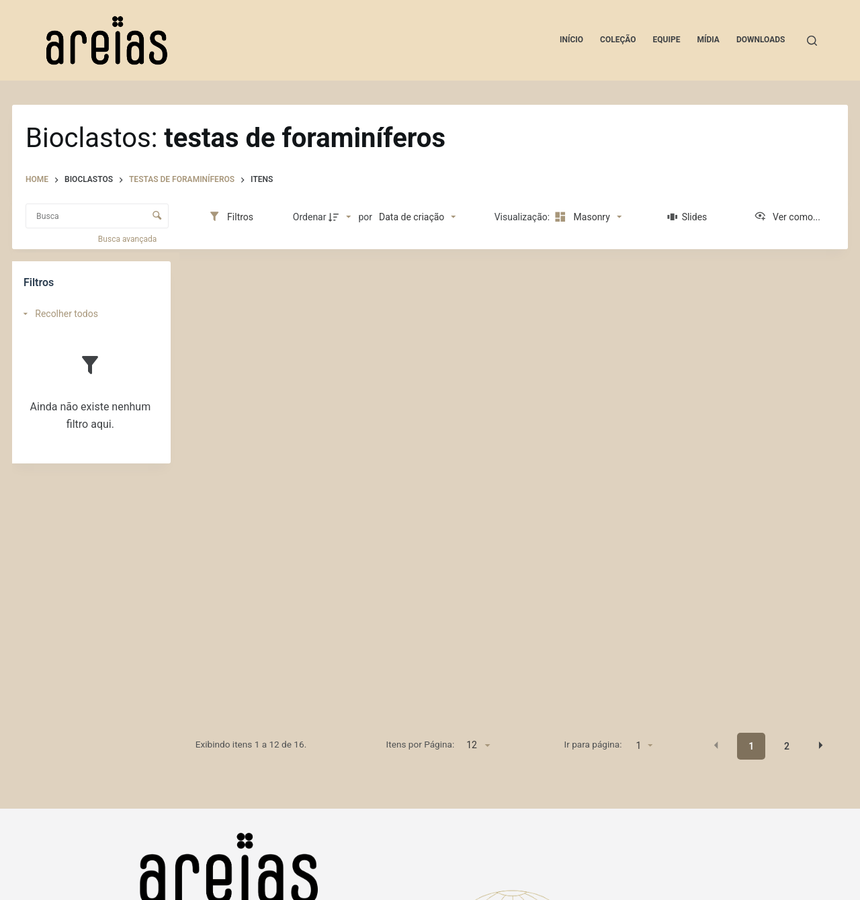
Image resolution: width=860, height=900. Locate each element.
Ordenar (310, 217)
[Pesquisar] (812, 41)
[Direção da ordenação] (341, 217)
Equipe (667, 39)
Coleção (618, 39)
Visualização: (523, 217)
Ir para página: (593, 744)
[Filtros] (231, 217)
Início (571, 39)
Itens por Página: (420, 744)
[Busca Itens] (97, 216)
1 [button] (751, 746)
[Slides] (687, 217)
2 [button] (786, 746)
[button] (716, 745)
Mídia (708, 39)
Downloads (760, 39)
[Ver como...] (787, 217)
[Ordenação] (417, 217)
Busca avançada (128, 239)
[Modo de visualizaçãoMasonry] (587, 217)
